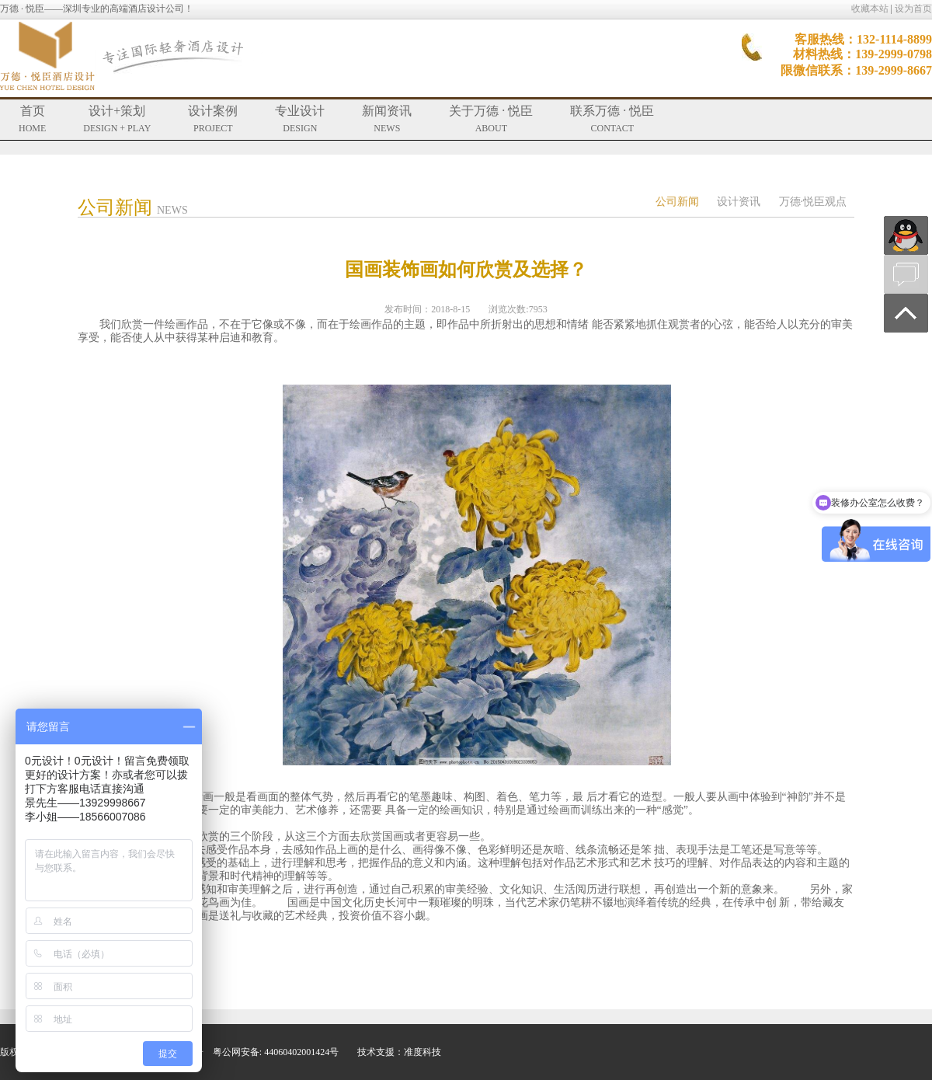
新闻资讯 (387, 119)
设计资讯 (738, 201)
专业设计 (300, 119)
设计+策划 (117, 119)
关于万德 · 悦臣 (491, 119)
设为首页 (913, 8)
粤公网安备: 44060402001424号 (276, 1052)
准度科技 (422, 1052)
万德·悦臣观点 (813, 201)
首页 (32, 119)
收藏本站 (870, 8)
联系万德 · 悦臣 (612, 119)
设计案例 (213, 119)
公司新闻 (677, 201)
